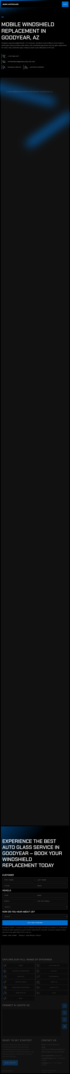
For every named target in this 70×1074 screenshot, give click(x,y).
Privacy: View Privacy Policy (30, 935)
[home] (10, 4)
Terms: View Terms (9, 935)
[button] (65, 4)
